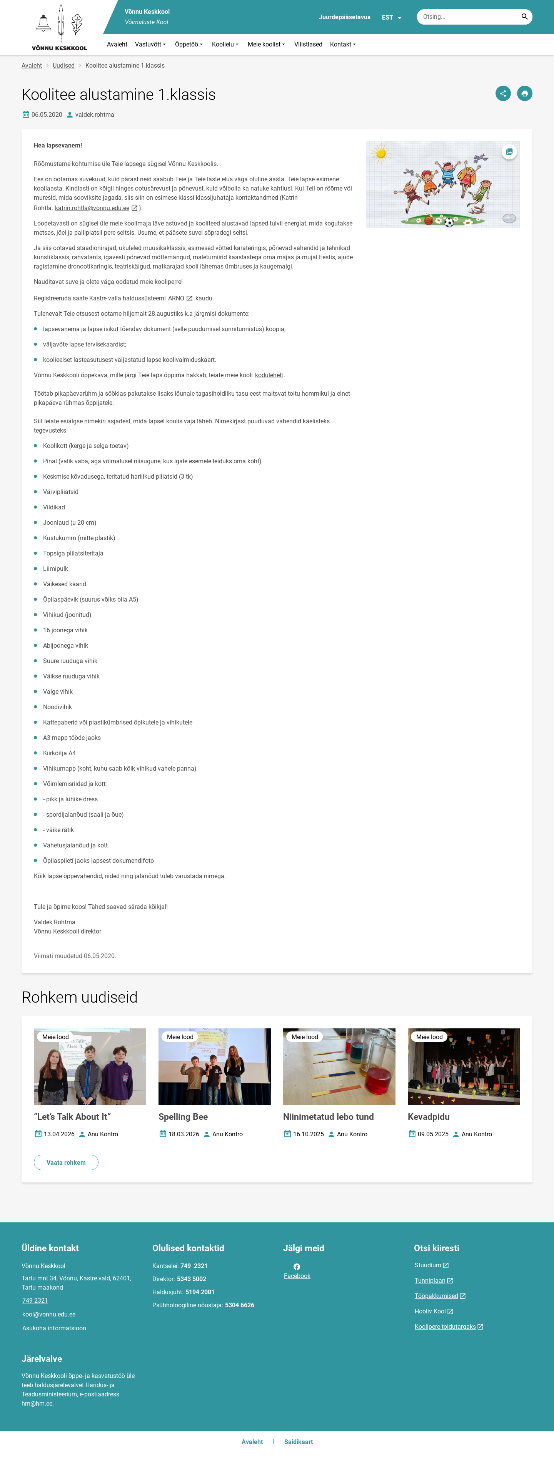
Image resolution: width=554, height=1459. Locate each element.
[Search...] (524, 16)
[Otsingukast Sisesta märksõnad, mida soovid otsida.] (474, 17)
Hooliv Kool (430, 1311)
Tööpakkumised (436, 1296)
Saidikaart (298, 1442)
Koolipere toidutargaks (445, 1326)
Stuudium (428, 1265)
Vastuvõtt (151, 44)
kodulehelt (269, 375)
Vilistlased (308, 44)
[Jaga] (503, 93)
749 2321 (35, 1300)
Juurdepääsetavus (344, 17)
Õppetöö (189, 44)
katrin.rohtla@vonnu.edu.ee (97, 208)
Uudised (64, 65)
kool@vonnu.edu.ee (48, 1314)
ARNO (181, 298)
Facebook (297, 1271)
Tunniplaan (430, 1280)
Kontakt (343, 44)
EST (392, 17)
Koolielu (226, 44)
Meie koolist (267, 44)
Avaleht (117, 44)
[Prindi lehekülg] (524, 93)
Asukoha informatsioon (54, 1328)
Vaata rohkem (66, 1162)
